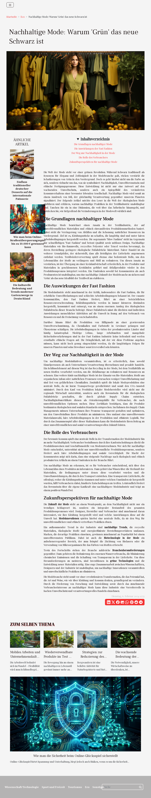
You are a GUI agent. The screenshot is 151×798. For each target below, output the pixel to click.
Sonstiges (98, 787)
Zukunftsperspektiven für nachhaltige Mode (93, 161)
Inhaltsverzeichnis (95, 139)
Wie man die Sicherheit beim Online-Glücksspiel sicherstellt (75, 756)
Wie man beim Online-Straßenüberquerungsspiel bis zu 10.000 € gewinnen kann (27, 242)
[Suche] (122, 787)
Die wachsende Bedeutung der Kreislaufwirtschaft (126, 656)
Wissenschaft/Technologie (22, 787)
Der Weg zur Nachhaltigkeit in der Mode (93, 153)
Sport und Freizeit (53, 787)
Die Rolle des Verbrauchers (93, 157)
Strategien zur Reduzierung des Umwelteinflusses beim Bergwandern (92, 659)
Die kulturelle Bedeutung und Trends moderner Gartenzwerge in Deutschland (22, 291)
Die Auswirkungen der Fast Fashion (93, 148)
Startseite (11, 16)
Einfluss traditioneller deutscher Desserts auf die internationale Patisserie (22, 190)
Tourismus (75, 787)
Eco (23, 16)
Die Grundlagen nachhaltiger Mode (93, 144)
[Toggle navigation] (10, 4)
